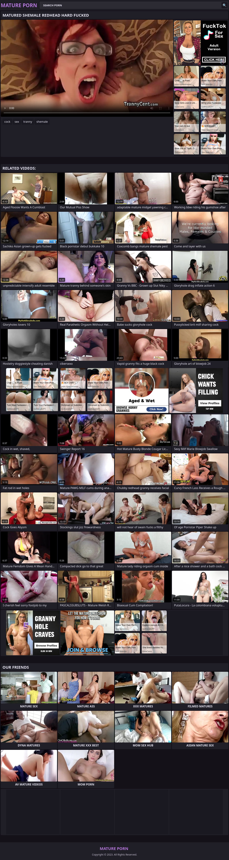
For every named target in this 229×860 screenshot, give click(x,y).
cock (7, 122)
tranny (27, 122)
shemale (42, 122)
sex (17, 122)
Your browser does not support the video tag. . (87, 68)
